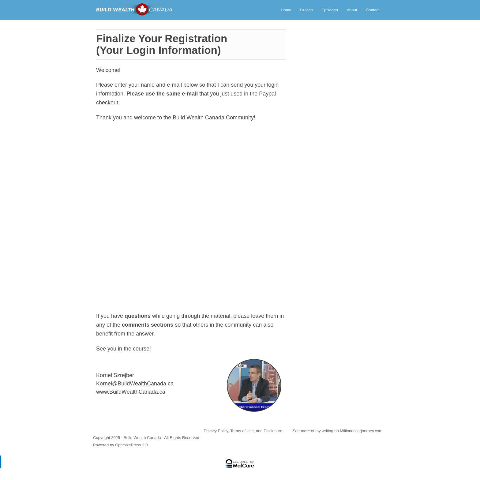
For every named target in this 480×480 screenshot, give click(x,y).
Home (286, 10)
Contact (373, 10)
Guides (306, 10)
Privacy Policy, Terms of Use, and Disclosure (243, 431)
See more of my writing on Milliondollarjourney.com (337, 431)
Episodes (329, 10)
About (352, 10)
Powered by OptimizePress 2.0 (120, 445)
